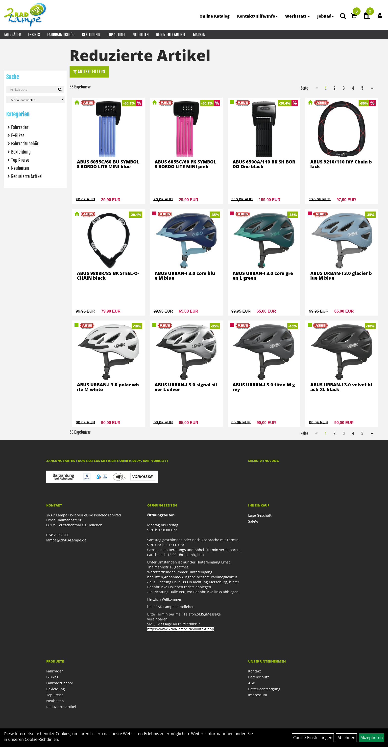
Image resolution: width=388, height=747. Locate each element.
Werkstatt (297, 16)
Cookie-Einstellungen (312, 737)
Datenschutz (258, 677)
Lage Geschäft (259, 515)
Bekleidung (91, 34)
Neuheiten (141, 34)
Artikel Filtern (89, 71)
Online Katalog (214, 16)
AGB (251, 683)
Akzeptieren (372, 737)
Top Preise (20, 160)
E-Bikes (34, 34)
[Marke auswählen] (35, 99)
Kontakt (254, 671)
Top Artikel (116, 34)
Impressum (257, 695)
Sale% (253, 521)
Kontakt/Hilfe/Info (257, 16)
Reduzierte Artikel (171, 34)
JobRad (325, 16)
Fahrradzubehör (60, 34)
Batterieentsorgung (264, 689)
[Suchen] (60, 89)
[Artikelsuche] (343, 16)
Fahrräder (12, 34)
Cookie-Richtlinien (41, 739)
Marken (199, 34)
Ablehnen (346, 737)
